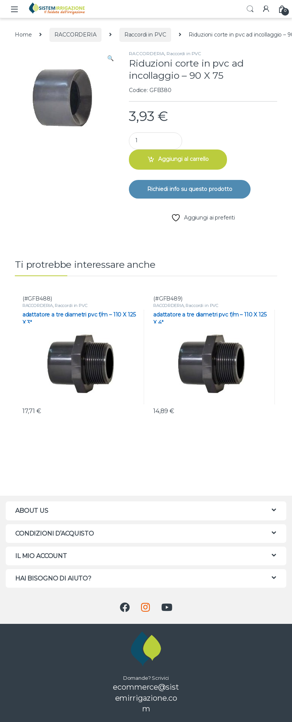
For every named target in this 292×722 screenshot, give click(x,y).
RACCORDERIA (75, 34)
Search (250, 9)
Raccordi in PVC (145, 34)
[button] (110, 58)
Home (23, 34)
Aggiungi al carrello (183, 159)
